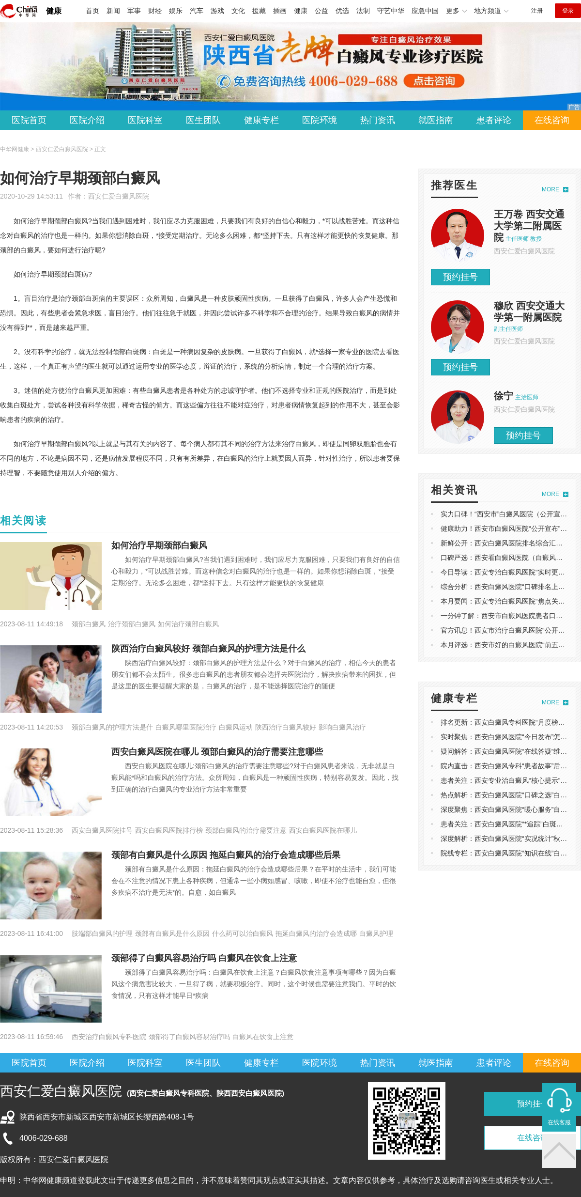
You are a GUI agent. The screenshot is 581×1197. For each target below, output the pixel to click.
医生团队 (203, 120)
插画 (280, 11)
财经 (155, 11)
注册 (537, 10)
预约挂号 (460, 277)
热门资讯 (377, 120)
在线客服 (559, 1122)
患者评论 (493, 120)
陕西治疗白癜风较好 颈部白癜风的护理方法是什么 (208, 648)
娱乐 (176, 11)
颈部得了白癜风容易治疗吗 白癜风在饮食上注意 (204, 958)
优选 (342, 11)
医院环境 (319, 120)
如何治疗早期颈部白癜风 (159, 545)
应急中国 (425, 11)
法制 (363, 11)
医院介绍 (87, 120)
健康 (53, 11)
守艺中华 (390, 11)
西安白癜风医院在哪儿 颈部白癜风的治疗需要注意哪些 (217, 752)
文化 (238, 11)
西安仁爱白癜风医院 (118, 196)
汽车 (196, 11)
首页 (92, 11)
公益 (321, 11)
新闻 (113, 11)
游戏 (217, 11)
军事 (134, 11)
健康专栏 (261, 120)
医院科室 (145, 120)
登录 (568, 10)
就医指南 (435, 120)
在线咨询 (552, 120)
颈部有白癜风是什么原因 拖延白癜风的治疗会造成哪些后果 (225, 855)
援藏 (259, 11)
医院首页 (29, 120)
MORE (550, 189)
